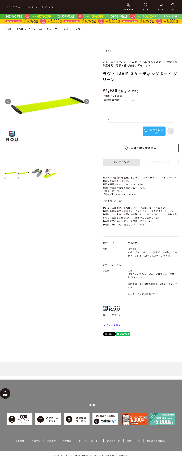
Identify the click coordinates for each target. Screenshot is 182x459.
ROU (20, 29)
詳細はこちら (134, 100)
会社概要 (20, 440)
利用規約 (51, 440)
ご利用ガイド (113, 440)
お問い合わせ (133, 440)
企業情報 (67, 440)
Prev (8, 101)
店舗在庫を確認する (143, 148)
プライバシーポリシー (89, 440)
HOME (7, 29)
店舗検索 (35, 440)
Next (86, 101)
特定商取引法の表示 (156, 440)
